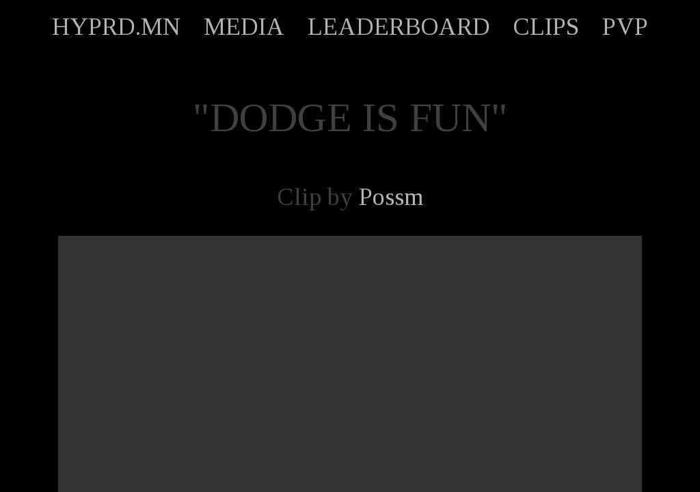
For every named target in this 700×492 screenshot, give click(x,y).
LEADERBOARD (399, 26)
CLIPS (546, 26)
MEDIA (244, 26)
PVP (625, 26)
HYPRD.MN (116, 26)
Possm (391, 196)
